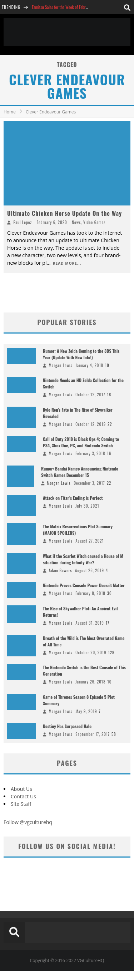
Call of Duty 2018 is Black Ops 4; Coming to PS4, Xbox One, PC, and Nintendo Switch (81, 442)
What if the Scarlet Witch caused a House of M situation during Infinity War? (83, 559)
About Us (21, 789)
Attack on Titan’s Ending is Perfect (73, 498)
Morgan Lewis (61, 365)
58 (113, 734)
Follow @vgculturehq (28, 822)
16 (109, 453)
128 (111, 652)
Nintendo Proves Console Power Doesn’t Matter (84, 585)
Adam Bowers (60, 570)
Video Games (94, 222)
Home (10, 112)
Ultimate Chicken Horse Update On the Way (64, 213)
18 (109, 394)
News (76, 222)
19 (107, 365)
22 (110, 424)
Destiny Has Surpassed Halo (67, 726)
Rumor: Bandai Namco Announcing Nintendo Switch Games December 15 (79, 472)
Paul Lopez (23, 222)
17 (107, 623)
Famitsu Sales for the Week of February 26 (65, 7)
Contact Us (23, 796)
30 (109, 593)
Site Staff (21, 803)
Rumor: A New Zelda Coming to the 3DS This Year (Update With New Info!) (81, 354)
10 (110, 682)
